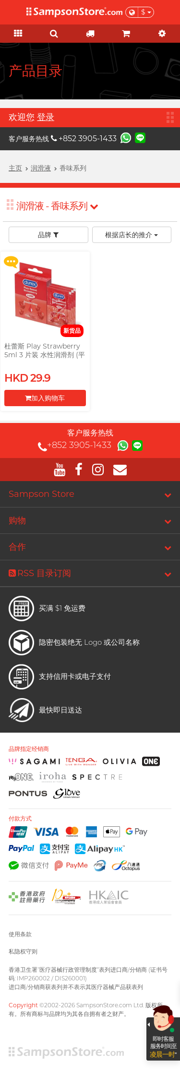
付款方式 (20, 818)
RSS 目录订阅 (40, 573)
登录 (45, 117)
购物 (17, 520)
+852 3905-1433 (84, 138)
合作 (17, 547)
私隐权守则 (23, 951)
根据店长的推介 (131, 234)
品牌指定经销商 (29, 749)
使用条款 (20, 934)
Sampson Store (41, 494)
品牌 (48, 234)
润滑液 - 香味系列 (57, 206)
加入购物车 (45, 398)
